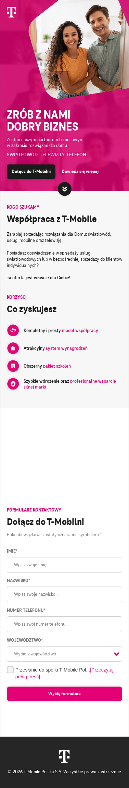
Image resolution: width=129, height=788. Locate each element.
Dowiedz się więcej (80, 171)
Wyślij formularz (64, 693)
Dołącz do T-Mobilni (31, 171)
